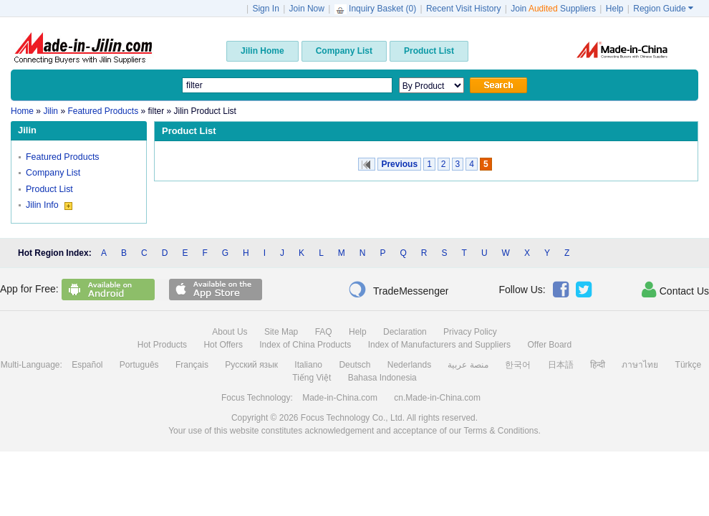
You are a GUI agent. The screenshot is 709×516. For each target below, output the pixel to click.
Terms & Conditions (500, 431)
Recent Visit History (463, 9)
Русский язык (251, 365)
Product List (49, 189)
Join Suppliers (553, 9)
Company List (53, 173)
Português (139, 365)
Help (615, 9)
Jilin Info (49, 205)
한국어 (518, 365)
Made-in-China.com (339, 398)
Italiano (308, 365)
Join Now (306, 9)
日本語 (561, 365)
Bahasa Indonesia (382, 378)
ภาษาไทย (640, 365)
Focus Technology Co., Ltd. (353, 418)
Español (87, 365)
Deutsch (354, 365)
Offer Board (549, 345)
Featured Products (63, 157)
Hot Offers (222, 345)
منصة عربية (468, 365)
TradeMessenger (398, 289)
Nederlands (409, 365)
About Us (229, 332)
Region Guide (663, 9)
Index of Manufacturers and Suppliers (439, 345)
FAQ (323, 332)
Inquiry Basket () (376, 9)
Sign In (265, 9)
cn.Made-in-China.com (437, 398)
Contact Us (675, 289)
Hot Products (162, 345)
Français (191, 365)
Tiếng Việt (311, 378)
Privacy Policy (470, 332)
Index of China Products (305, 345)
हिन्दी (597, 365)
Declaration (405, 332)
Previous (399, 164)
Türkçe (688, 365)
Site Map (281, 332)
